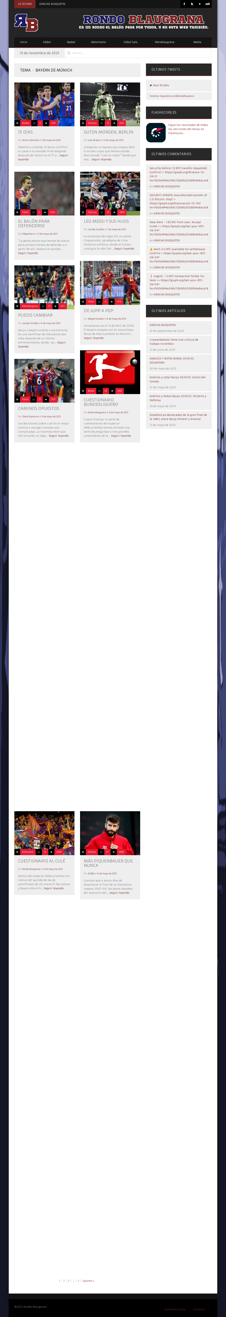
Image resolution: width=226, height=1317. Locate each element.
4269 (122, 212)
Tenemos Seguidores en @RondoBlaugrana (172, 96)
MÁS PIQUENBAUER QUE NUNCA (108, 863)
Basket (71, 42)
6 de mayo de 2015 (116, 319)
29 (106, 391)
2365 (119, 391)
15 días (25, 132)
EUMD (91, 873)
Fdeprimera (28, 234)
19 (108, 123)
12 (105, 301)
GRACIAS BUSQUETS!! (52, 4)
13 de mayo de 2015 (114, 140)
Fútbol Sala (130, 42)
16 (108, 212)
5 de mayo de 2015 (51, 416)
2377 (63, 306)
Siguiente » (88, 1281)
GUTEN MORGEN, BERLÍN (108, 132)
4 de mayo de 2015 (53, 869)
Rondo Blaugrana (97, 412)
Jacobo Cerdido (96, 229)
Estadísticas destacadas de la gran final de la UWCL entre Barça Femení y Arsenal (178, 417)
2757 (53, 399)
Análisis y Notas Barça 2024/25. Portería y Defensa (178, 398)
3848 (59, 852)
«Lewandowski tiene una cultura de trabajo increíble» (174, 341)
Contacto (199, 1309)
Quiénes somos (175, 1309)
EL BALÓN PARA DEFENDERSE (34, 223)
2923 (121, 123)
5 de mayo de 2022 (51, 140)
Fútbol (47, 42)
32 (45, 852)
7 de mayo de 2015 (116, 229)
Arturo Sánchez (30, 140)
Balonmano (98, 42)
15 (40, 399)
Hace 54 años (161, 85)
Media (197, 42)
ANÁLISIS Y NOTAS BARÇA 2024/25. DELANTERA (172, 360)
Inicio (23, 42)
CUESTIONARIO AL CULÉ (41, 861)
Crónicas (92, 123)
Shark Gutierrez (30, 416)
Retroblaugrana (164, 42)
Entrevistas (28, 852)
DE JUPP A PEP (98, 310)
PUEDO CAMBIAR (35, 315)
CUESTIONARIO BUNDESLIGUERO (101, 402)
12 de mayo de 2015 (47, 234)
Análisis (92, 852)
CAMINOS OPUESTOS (38, 408)
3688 (121, 852)
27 (107, 852)
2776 (119, 301)
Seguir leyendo (101, 159)
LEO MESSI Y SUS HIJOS (106, 221)
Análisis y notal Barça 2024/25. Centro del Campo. (178, 379)
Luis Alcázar (94, 140)
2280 (52, 212)
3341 (53, 123)
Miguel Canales (96, 319)
